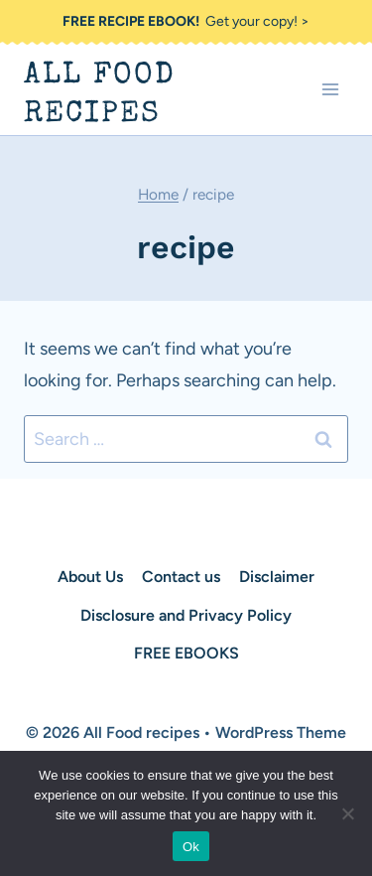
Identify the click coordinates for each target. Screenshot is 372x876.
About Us (90, 576)
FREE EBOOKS (186, 653)
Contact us (181, 576)
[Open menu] (329, 89)
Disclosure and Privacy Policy (186, 615)
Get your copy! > (186, 21)
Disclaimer (276, 576)
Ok (191, 846)
